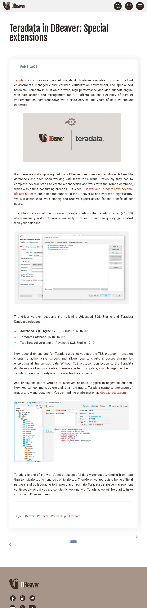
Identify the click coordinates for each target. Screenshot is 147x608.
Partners (42, 516)
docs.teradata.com (113, 392)
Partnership (58, 516)
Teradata (20, 80)
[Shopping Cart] (129, 6)
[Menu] (140, 6)
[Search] (118, 6)
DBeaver (29, 516)
